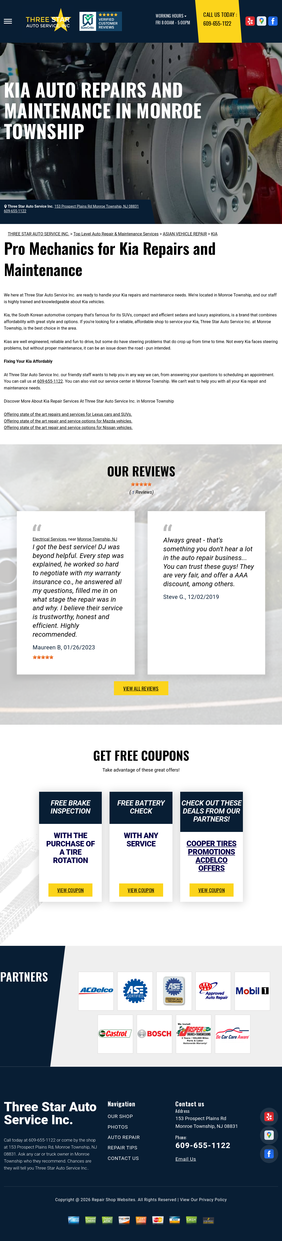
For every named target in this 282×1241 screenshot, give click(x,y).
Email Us (185, 1159)
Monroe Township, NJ (97, 539)
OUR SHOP (120, 1116)
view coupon (70, 890)
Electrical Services (49, 539)
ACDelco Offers (211, 864)
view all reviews (140, 688)
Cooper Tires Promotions (211, 847)
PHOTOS (118, 1127)
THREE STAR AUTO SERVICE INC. (38, 233)
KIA (214, 233)
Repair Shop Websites (113, 1199)
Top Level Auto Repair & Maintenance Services (115, 233)
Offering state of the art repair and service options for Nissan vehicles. (68, 427)
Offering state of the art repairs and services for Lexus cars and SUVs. (68, 414)
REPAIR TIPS (123, 1148)
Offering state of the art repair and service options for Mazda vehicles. (68, 421)
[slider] (141, 484)
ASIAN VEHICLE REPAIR (185, 233)
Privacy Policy (213, 1199)
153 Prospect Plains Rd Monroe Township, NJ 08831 (96, 206)
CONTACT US (123, 1158)
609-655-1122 (217, 23)
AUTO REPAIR (124, 1137)
